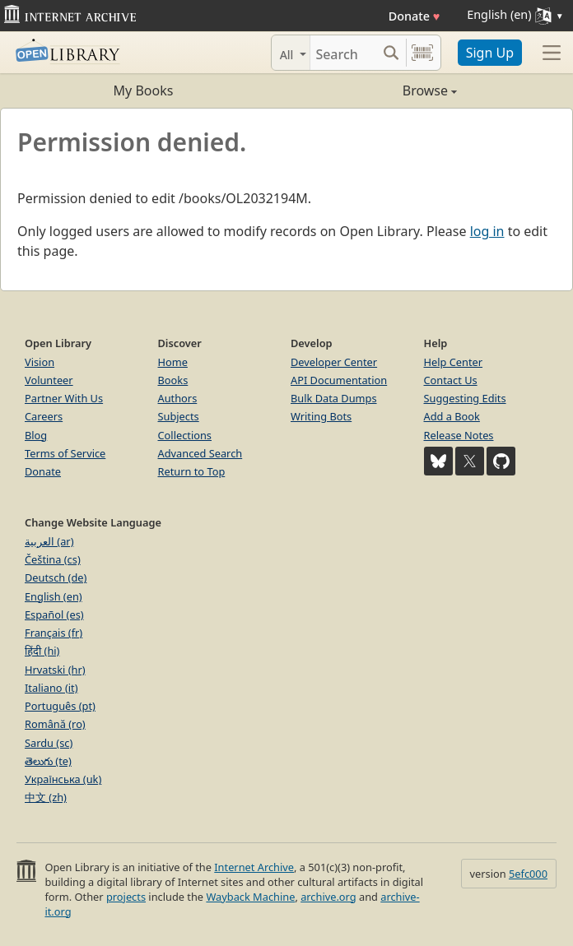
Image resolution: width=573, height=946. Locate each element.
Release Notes (459, 435)
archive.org (328, 896)
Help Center (453, 362)
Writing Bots (321, 416)
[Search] (343, 52)
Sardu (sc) (48, 742)
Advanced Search (200, 453)
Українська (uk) (63, 779)
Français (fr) (53, 632)
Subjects (178, 416)
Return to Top (192, 471)
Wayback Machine (250, 896)
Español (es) (54, 614)
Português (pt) (60, 705)
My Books (144, 90)
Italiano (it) (51, 687)
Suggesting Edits (465, 398)
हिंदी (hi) (42, 650)
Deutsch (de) (55, 577)
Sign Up (490, 53)
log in (487, 231)
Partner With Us (64, 398)
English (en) (53, 596)
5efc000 (528, 873)
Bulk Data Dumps (334, 398)
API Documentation (339, 380)
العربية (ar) (49, 541)
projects (126, 896)
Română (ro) (55, 723)
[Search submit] (391, 52)
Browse (371, 90)
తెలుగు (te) (48, 761)
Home (173, 362)
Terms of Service (65, 453)
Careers (44, 416)
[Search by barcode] (422, 52)
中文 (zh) (46, 797)
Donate (414, 16)
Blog (36, 435)
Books (173, 380)
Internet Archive (254, 867)
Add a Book (452, 416)
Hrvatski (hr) (55, 669)
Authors (178, 398)
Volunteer (49, 380)
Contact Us (451, 380)
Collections (185, 435)
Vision (39, 362)
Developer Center (334, 362)
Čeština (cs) (53, 559)
